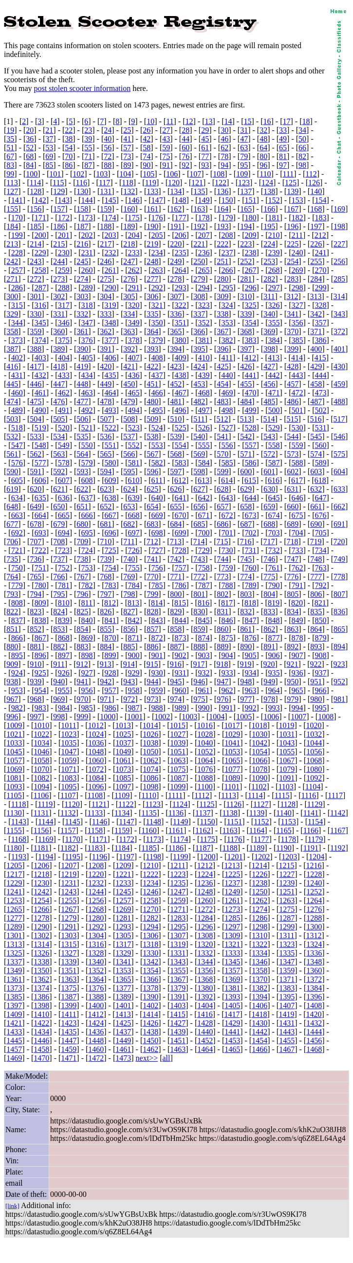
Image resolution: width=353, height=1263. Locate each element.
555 (204, 445)
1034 (41, 743)
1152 (261, 822)
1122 (125, 804)
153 (297, 200)
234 (157, 253)
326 (273, 305)
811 (87, 603)
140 (316, 191)
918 (222, 664)
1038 (150, 743)
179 (227, 217)
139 (292, 191)
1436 (96, 1032)
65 (283, 147)
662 (339, 506)
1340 (96, 962)
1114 (255, 795)
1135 (148, 813)
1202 (262, 857)
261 (110, 270)
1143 (18, 822)
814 (157, 603)
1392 (205, 997)
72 (107, 156)
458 (316, 384)
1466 (259, 1049)
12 (189, 121)
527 (227, 428)
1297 (232, 927)
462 (64, 393)
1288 (314, 918)
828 (152, 611)
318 (87, 305)
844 (180, 620)
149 (204, 200)
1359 (287, 970)
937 (320, 673)
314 (339, 296)
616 (273, 480)
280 (222, 279)
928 (110, 673)
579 (87, 463)
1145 (72, 822)
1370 (259, 979)
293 (180, 288)
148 (180, 200)
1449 (123, 1040)
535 (82, 436)
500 (273, 410)
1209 (123, 865)
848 (273, 620)
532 (12, 436)
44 (185, 139)
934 (251, 673)
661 (316, 506)
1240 (314, 883)
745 (246, 559)
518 (17, 428)
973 (152, 699)
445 (12, 384)
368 (246, 331)
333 (105, 314)
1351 (68, 970)
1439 (178, 1032)
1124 (179, 804)
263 (157, 270)
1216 (314, 865)
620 (35, 489)
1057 (14, 760)
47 (244, 139)
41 (127, 139)
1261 (232, 900)
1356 (205, 970)
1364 (96, 979)
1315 (68, 944)
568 (176, 454)
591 (35, 471)
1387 (68, 997)
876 (251, 638)
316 (40, 305)
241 (320, 253)
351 (180, 323)
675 (297, 515)
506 (82, 419)
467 (180, 393)
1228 (314, 874)
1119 (45, 804)
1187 (202, 848)
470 (251, 393)
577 (40, 463)
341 (292, 314)
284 (316, 279)
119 (150, 182)
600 (246, 471)
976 (222, 699)
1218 (41, 874)
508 (129, 419)
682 (129, 524)
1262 (259, 900)
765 (35, 576)
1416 (205, 1014)
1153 (288, 822)
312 (292, 296)
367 (222, 331)
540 (199, 436)
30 (224, 130)
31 (244, 130)
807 (339, 594)
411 (227, 358)
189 (129, 226)
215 (59, 244)
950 (292, 681)
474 (12, 401)
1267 (68, 909)
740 (129, 559)
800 (176, 594)
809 (40, 603)
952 (339, 681)
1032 (314, 734)
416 (12, 366)
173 (87, 217)
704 (297, 533)
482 (199, 401)
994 (297, 708)
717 (269, 541)
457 (292, 384)
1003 (189, 716)
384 (273, 340)
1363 (68, 979)
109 (242, 174)
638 (110, 498)
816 (203, 603)
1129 (314, 804)
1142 (337, 813)
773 (222, 576)
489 (17, 410)
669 (157, 515)
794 (35, 594)
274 (82, 279)
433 (64, 375)
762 (297, 568)
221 (199, 244)
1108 (95, 795)
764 (12, 576)
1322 (259, 944)
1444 (314, 1032)
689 (292, 524)
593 (82, 471)
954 (40, 690)
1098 (150, 787)
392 (129, 349)
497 (204, 410)
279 (199, 279)
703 (273, 533)
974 (176, 699)
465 (134, 393)
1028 (205, 734)
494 (134, 410)
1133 (95, 813)
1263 (287, 900)
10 (150, 121)
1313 (14, 944)
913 (105, 664)
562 (35, 454)
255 (316, 261)
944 (152, 681)
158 (82, 209)
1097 (123, 787)
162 (176, 209)
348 (110, 323)
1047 (68, 751)
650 (59, 506)
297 (273, 288)
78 (224, 156)
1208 (96, 865)
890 (246, 646)
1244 (96, 892)
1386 (41, 997)
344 (17, 323)
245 (82, 261)
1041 (232, 743)
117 (104, 182)
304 (105, 296)
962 (227, 690)
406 (110, 358)
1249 (232, 892)
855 (105, 629)
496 (180, 410)
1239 (287, 883)
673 (251, 515)
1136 (176, 813)
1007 (298, 716)
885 (129, 646)
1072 (96, 769)
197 (316, 226)
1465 (232, 1049)
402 (17, 358)
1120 (71, 804)
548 (40, 445)
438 (180, 375)
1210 (150, 865)
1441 (232, 1032)
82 (302, 156)
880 (12, 646)
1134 (122, 813)
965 (297, 690)
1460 (96, 1049)
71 (88, 156)
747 (292, 559)
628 (222, 489)
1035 (68, 743)
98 (302, 165)
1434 (41, 1032)
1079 (287, 769)
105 (148, 174)
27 (166, 130)
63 (244, 147)
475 (35, 401)
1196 (99, 857)
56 (107, 147)
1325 (14, 953)
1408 (314, 1005)
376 (87, 340)
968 (35, 699)
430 (339, 366)
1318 (150, 944)
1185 (148, 848)
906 (273, 655)
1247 (178, 892)
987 (134, 708)
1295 (178, 927)
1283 (178, 918)
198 (339, 226)
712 (152, 541)
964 (273, 690)
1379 (178, 988)
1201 (234, 857)
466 (157, 393)
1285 (232, 918)
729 (204, 550)
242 (12, 261)
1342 (150, 962)
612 (180, 480)
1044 (314, 743)
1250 (259, 892)
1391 (178, 997)
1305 (123, 935)
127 (12, 191)
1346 (259, 962)
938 (12, 681)
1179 (315, 839)
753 (87, 568)
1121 (99, 804)
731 (251, 550)
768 (105, 576)
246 (105, 261)
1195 (72, 857)
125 (291, 182)
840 (87, 620)
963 (251, 690)
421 (129, 366)
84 (30, 165)
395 (199, 349)
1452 (205, 1040)
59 (166, 147)
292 (157, 288)
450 (129, 384)
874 (204, 638)
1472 (96, 1058)
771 (176, 576)
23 (88, 130)
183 (320, 217)
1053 (232, 751)
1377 (123, 988)
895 (17, 655)
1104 (312, 787)
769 (129, 576)
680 (82, 524)
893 (316, 646)
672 (227, 515)
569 (199, 454)
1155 (13, 830)
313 (316, 296)
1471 (68, 1058)
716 (246, 541)
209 (251, 235)
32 (263, 130)
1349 (14, 970)
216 (82, 244)
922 (316, 664)
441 (251, 375)
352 (204, 323)
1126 (234, 804)
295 (227, 288)
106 (172, 174)
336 (176, 314)
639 (134, 498)
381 (204, 340)
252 (246, 261)
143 (64, 200)
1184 (122, 848)
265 (204, 270)
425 (222, 366)
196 (292, 226)
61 (205, 147)
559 (297, 445)
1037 (123, 743)
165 (246, 209)
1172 (126, 839)
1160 (148, 830)
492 (87, 410)
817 (227, 603)
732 (273, 550)
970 (82, 699)
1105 (13, 795)
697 (134, 533)
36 (30, 139)
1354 (150, 970)
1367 (178, 979)
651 (82, 506)
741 (152, 559)
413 (273, 358)
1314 (41, 944)
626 (176, 489)
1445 (14, 1040)
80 (263, 156)
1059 (68, 760)
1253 (14, 900)
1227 (287, 874)
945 (176, 681)
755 (134, 568)
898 (87, 655)
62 (224, 147)
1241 (14, 892)
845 (204, 620)
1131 (41, 813)
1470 (41, 1058)
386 (320, 340)
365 (176, 331)
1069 (14, 769)
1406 (259, 1005)
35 (10, 139)
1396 (314, 997)
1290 (41, 927)
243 (35, 261)
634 (17, 498)
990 (204, 708)
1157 (67, 830)
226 (316, 244)
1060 (96, 760)
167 (292, 209)
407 (134, 358)
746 (269, 559)
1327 (68, 953)
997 (35, 716)
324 (227, 305)
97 (283, 165)
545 (316, 436)
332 (82, 314)
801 (199, 594)
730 (227, 550)
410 (204, 358)
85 (49, 165)
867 (40, 638)
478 (105, 401)
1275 (287, 909)
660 (292, 506)
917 (199, 664)
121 (197, 182)
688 (269, 524)
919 (246, 664)
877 (273, 638)
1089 (232, 778)
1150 (207, 822)
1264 (314, 900)
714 (199, 541)
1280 (96, 918)
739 (105, 559)
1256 (96, 900)
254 (292, 261)
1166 (310, 830)
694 (64, 533)
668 (134, 515)
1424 (96, 1023)
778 (339, 576)
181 (273, 217)
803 (246, 594)
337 (199, 314)
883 (82, 646)
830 (199, 611)
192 (199, 226)
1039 (178, 743)
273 (59, 279)
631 (292, 489)
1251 (287, 892)
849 (297, 620)
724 (87, 550)
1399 (68, 1005)
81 (283, 156)
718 (292, 541)
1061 (123, 760)
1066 (259, 760)
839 (64, 620)
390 (82, 349)
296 (251, 288)
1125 (206, 804)
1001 (135, 716)
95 (244, 165)
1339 (68, 962)
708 (59, 541)
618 (320, 480)
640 (157, 498)
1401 (123, 1005)
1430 (259, 1023)
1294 (150, 927)
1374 (41, 988)
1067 (287, 760)
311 (269, 296)
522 (110, 428)
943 (129, 681)
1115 (282, 795)
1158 (95, 830)
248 (152, 261)
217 (105, 244)
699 (180, 533)
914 (129, 664)
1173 (153, 839)
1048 (96, 751)
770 (152, 576)
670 (180, 515)
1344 (205, 962)
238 (251, 253)
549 (64, 445)
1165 (283, 830)
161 (152, 209)
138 (269, 191)
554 (180, 445)
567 (152, 454)
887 (176, 646)
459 (339, 384)
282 (269, 279)
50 (302, 139)
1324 (314, 944)
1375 (68, 988)
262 (134, 270)
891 (269, 646)
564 (82, 454)
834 (292, 611)
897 (64, 655)
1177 (261, 839)
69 (49, 156)
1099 (178, 787)
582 (157, 463)
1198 (153, 857)
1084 (96, 778)
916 (176, 664)
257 (17, 270)
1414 (150, 1014)
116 (81, 182)
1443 (287, 1032)
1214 (259, 865)
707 (35, 541)
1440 (205, 1032)
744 (222, 559)
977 (246, 699)
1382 (259, 988)
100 (31, 174)
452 (176, 384)
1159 (122, 830)
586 (251, 463)
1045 (14, 751)
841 (110, 620)
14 (228, 121)
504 (35, 419)
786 (180, 585)
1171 (99, 839)
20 (30, 130)
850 (320, 620)
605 (17, 480)
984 (64, 708)
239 (273, 253)
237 (227, 253)
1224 (205, 874)
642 (204, 498)
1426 (150, 1023)
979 (292, 699)
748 (316, 559)
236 (204, 253)
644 (251, 498)
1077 (232, 769)
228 (17, 253)
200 (40, 235)
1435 (68, 1032)
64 (263, 147)
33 (283, 130)
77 (205, 156)
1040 (205, 743)
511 (198, 419)
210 (273, 235)
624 (129, 489)
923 (339, 664)
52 (30, 147)
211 (296, 235)
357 (320, 323)
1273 (232, 909)
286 (17, 288)
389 (59, 349)
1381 (232, 988)
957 (110, 690)
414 (297, 358)
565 (105, 454)
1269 (123, 909)
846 (227, 620)
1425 (123, 1023)
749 (339, 559)
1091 (287, 778)
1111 (175, 795)
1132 (67, 813)
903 (204, 655)
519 (40, 428)
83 (10, 165)
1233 (123, 883)
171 (40, 217)
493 (110, 410)
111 (288, 174)
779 (17, 585)
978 (269, 699)
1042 (259, 743)
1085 (123, 778)
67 (10, 156)
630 (269, 489)
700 (204, 533)
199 (17, 235)
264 (180, 270)
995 (320, 708)
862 (269, 629)
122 (220, 182)
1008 (326, 716)
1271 (178, 909)
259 (64, 270)
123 (244, 182)
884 (105, 646)
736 (35, 559)
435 (110, 375)
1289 (14, 927)
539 (176, 436)
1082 (41, 778)
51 (10, 147)
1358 (259, 970)
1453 (232, 1040)
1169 (45, 839)
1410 (41, 1014)
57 (127, 147)
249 (176, 261)
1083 (68, 778)
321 (157, 305)
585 (227, 463)
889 (222, 646)
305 (129, 296)
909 (12, 664)
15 (248, 121)
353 (227, 323)
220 (176, 244)
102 (78, 174)
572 (269, 454)
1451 (178, 1040)
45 (205, 139)
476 (59, 401)
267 (251, 270)
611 (157, 480)
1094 (41, 787)
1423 (68, 1023)
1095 (68, 787)
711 (128, 541)
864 (316, 629)
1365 (123, 979)
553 (157, 445)
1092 (314, 778)
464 (110, 393)
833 (269, 611)
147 (157, 200)
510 (176, 419)
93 (205, 165)
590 (12, 471)
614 (227, 480)
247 (129, 261)
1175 (207, 839)
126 (314, 182)
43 (166, 139)
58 (146, 147)
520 (64, 428)
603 (316, 471)
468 (204, 393)
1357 (232, 970)
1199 (180, 857)
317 (64, 305)
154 (320, 200)
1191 (310, 848)
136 (222, 191)
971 (105, 699)
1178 (288, 839)
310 (246, 296)
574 (316, 454)
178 (204, 217)
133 (152, 191)
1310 (259, 935)
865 (339, 629)
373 (17, 340)
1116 (308, 795)
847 (251, 620)
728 (180, 550)
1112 (201, 795)
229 (40, 253)
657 (222, 506)
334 (129, 314)
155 (12, 209)
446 (35, 384)
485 (269, 401)
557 (251, 445)
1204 (316, 857)
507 (105, 419)
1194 (45, 857)
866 (17, 638)
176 (157, 217)
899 (110, 655)
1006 (271, 716)
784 (134, 585)
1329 (123, 953)
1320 (205, 944)
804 (269, 594)
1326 (41, 953)
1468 (314, 1049)
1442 (259, 1032)
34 (302, 130)
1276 (314, 909)
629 (246, 489)
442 (273, 375)
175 (134, 217)
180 (251, 217)
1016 (205, 725)
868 (64, 638)
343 (339, 314)
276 (129, 279)
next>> (147, 1058)
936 (297, 673)
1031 (287, 734)
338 (222, 314)
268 (273, 270)
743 (199, 559)
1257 (123, 900)
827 (129, 611)
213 (12, 244)
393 (152, 349)
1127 (260, 804)
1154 (315, 822)
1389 (123, 997)
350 (157, 323)
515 (292, 419)
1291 (68, 927)
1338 (41, 962)
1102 (258, 787)
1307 (178, 935)
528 (251, 428)
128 (35, 191)
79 (244, 156)
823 (35, 611)
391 (105, 349)
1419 (287, 1014)
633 (339, 489)
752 (64, 568)
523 (134, 428)
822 (12, 611)
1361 (14, 979)
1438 (150, 1032)
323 (204, 305)
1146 (99, 822)
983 (40, 708)
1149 (180, 822)
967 (12, 699)
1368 (205, 979)
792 (320, 585)
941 (82, 681)
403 (40, 358)
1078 (259, 769)
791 (297, 585)
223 (246, 244)
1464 (205, 1049)
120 (174, 182)
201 (64, 235)
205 (157, 235)
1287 (287, 918)
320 (134, 305)
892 (292, 646)
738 (82, 559)
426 (246, 366)
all (166, 1058)
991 (227, 708)
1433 (14, 1032)
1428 (205, 1023)
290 (110, 288)
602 (292, 471)
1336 (314, 953)
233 (134, 253)
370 (292, 331)
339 (246, 314)
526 (204, 428)
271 (12, 279)
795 (59, 594)
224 (269, 244)
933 (227, 673)
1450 (150, 1040)
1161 (176, 830)
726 (134, 550)
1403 (178, 1005)
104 (125, 174)
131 (105, 191)
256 (339, 261)
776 (292, 576)
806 (316, 594)
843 (157, 620)
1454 (259, 1040)
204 (134, 235)
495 (157, 410)
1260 (205, 900)
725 (110, 550)
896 (40, 655)
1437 (123, 1032)
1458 (41, 1049)
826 (105, 611)
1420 (314, 1014)
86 (69, 165)
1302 (41, 935)
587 (273, 463)
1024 (96, 734)
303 (82, 296)
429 (316, 366)
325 (251, 305)
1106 (41, 795)
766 (59, 576)
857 (152, 629)
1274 (259, 909)
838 (40, 620)
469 (227, 393)
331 (59, 314)
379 (157, 340)
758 (204, 568)
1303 (68, 935)
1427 (178, 1023)
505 (59, 419)
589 (320, 463)
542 (246, 436)
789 (251, 585)
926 (64, 673)
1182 (67, 848)
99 (10, 174)
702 (251, 533)
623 (105, 489)
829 (176, 611)
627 (199, 489)
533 (35, 436)
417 (35, 366)
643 (227, 498)
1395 (287, 997)
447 (59, 384)
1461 (123, 1049)
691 (339, 524)
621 (59, 489)
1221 (123, 874)
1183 (95, 848)
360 (59, 331)
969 (59, 699)
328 (320, 305)
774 (246, 576)
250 (199, 261)
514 (269, 419)
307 (176, 296)
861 (246, 629)
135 (199, 191)
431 (17, 375)
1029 (232, 734)
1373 (14, 988)
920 (269, 664)
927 (87, 673)
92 (185, 165)
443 (297, 375)
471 (273, 393)
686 (222, 524)
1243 (68, 892)
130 (82, 191)
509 (152, 419)
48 (263, 139)
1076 (205, 769)
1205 (14, 865)
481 (176, 401)
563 (59, 454)
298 (297, 288)
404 (64, 358)
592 (59, 471)
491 (64, 410)
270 (320, 270)
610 (134, 480)
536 (105, 436)
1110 (148, 795)
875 (227, 638)
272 (35, 279)
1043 (287, 743)
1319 (178, 944)
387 (12, 349)
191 (176, 226)
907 (297, 655)
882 (59, 646)
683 (152, 524)
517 (339, 419)
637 (87, 498)
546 (339, 436)
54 (69, 147)
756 (157, 568)
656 (199, 506)
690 (316, 524)
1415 (178, 1014)
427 (269, 366)
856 (129, 629)
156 (35, 209)
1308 (205, 935)
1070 (41, 769)
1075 (178, 769)
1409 (14, 1014)
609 (110, 480)
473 (320, 393)
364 (152, 331)
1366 (150, 979)
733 (297, 550)
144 (87, 200)
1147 (126, 822)
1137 (202, 813)
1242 (41, 892)
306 (152, 296)
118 (127, 182)
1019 (287, 725)
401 (339, 349)
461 (40, 393)
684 (176, 524)
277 (152, 279)
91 (166, 165)
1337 (14, 962)
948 (246, 681)
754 (110, 568)
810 (64, 603)
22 (69, 130)
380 (180, 340)
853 (59, 629)
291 (134, 288)
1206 (41, 865)
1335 (287, 953)
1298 (259, 927)
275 (105, 279)
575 (339, 454)
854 (82, 629)
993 (273, 708)
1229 (14, 883)
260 (87, 270)
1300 (314, 927)
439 (204, 375)
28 (185, 130)
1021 (14, 734)
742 (176, 559)
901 (157, 655)
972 (129, 699)
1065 (232, 760)
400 (316, 349)
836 (339, 611)
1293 (123, 927)
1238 (259, 883)
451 (152, 384)
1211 (177, 865)
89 (127, 165)
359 (35, 331)
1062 (150, 760)
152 (273, 200)
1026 (150, 734)
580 (110, 463)
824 (59, 611)
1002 (162, 716)
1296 (205, 927)
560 (320, 445)
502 (320, 410)
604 (339, 471)
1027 (178, 734)
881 (35, 646)
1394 (259, 997)
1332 (205, 953)
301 (35, 296)
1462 (150, 1049)
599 (222, 471)
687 (246, 524)
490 (40, 410)
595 (129, 471)
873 (180, 638)
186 (59, 226)
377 (110, 340)
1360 (314, 970)
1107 (67, 795)
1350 (41, 970)
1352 (96, 970)
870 (110, 638)
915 (152, 664)
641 (180, 498)
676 (320, 515)
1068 (314, 760)
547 (17, 445)
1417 (232, 1014)
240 (297, 253)
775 (269, 576)
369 (269, 331)
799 (152, 594)
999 (82, 716)
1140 (283, 813)
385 (297, 340)
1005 (244, 716)
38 (69, 139)
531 (320, 428)
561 (12, 454)
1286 (259, 918)
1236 (205, 883)
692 (17, 533)
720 (339, 541)
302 (59, 296)
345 (40, 323)
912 (82, 664)
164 (222, 209)
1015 (178, 725)
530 (297, 428)
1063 (178, 760)
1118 (18, 804)
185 (35, 226)
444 (320, 375)
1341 (123, 962)
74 (146, 156)
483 (222, 401)
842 (134, 620)
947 (222, 681)
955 (64, 690)
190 (152, 226)
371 (316, 331)
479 (129, 401)
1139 (256, 813)
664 (40, 515)
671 (204, 515)
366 (199, 331)
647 (320, 498)
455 (246, 384)
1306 (150, 935)
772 (199, 576)
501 (297, 410)
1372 (314, 979)
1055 (287, 751)
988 (157, 708)
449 (105, 384)
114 (35, 182)
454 (222, 384)
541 (222, 436)
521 (87, 428)
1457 (14, 1049)
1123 (152, 804)
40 (107, 139)
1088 (205, 778)
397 (246, 349)
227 (339, 244)
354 (251, 323)
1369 (232, 979)
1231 (68, 883)
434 (87, 375)
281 (246, 279)
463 (87, 393)
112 (310, 174)
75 (166, 156)
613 (203, 480)
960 (180, 690)
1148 (153, 822)
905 (251, 655)
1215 (287, 865)
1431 (287, 1023)
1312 (314, 935)
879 (320, 638)
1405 (232, 1005)
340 (269, 314)
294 (204, 288)
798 (129, 594)
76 (185, 156)
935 (273, 673)
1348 (314, 962)
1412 (96, 1014)
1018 (259, 725)
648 (12, 506)
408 (157, 358)
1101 (232, 787)
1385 (14, 997)
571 (246, 454)
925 (40, 673)
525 (180, 428)
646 (297, 498)
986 (110, 708)
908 (320, 655)
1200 (207, 857)
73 (127, 156)
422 (152, 366)
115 (58, 182)
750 (17, 568)
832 (246, 611)
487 (316, 401)
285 (339, 279)
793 (12, 594)
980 (316, 699)
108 (218, 174)
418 (59, 366)
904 (227, 655)
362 (105, 331)
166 (269, 209)
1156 (41, 830)
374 (40, 340)
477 (82, 401)
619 (12, 489)
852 (35, 629)
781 (64, 585)
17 (286, 121)
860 (222, 629)
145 (110, 200)
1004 (216, 716)
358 (12, 331)
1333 (232, 953)
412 (250, 358)
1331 (178, 953)
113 (12, 182)
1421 (14, 1023)
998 (59, 716)
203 (110, 235)
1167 (337, 830)
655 (176, 506)
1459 (68, 1049)
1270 (150, 909)
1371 (287, 979)
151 (251, 200)
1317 (123, 944)
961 (204, 690)
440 (227, 375)
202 (87, 235)
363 (129, 331)
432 (40, 375)
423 (176, 366)
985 (87, 708)
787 (204, 585)
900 (134, 655)
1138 (229, 813)
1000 (107, 716)
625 (152, 489)
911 (58, 664)
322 (180, 305)
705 (320, 533)
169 (339, 209)
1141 (310, 813)
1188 (229, 848)
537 (129, 436)
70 (69, 156)
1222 (150, 874)
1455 (287, 1040)
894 (339, 646)
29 (205, 130)
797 (105, 594)
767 (82, 576)
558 (273, 445)
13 (209, 121)
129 (59, 191)
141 (17, 200)
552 (134, 445)
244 (59, 261)
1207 (68, 865)
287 (40, 288)
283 (292, 279)
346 (64, 323)
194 (246, 226)
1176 (234, 839)
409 (180, 358)
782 (87, 585)
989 (180, 708)
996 (12, 716)
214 (35, 244)
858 (176, 629)
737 (59, 559)
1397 (14, 1005)
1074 (150, 769)
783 (110, 585)
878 (297, 638)
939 (35, 681)
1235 (178, 883)
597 (176, 471)
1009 (14, 725)
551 (110, 445)
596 (152, 471)
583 (180, 463)
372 (339, 331)
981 (339, 699)
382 (227, 340)
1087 (178, 778)
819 (273, 603)
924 (17, 673)
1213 (232, 865)
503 (12, 419)
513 (246, 419)
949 (269, 681)
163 (199, 209)
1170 (72, 839)
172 (64, 217)
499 (251, 410)
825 (82, 611)
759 (227, 568)
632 (316, 489)
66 (302, 147)
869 (87, 638)
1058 (41, 760)
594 (105, 471)
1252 (314, 892)
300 (12, 296)
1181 (41, 848)
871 (134, 638)
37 (49, 139)
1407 (287, 1005)
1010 (41, 725)
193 (222, 226)
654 (152, 506)
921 (292, 664)
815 (180, 603)
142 (40, 200)
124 (267, 182)
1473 (123, 1058)
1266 (41, 909)
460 (17, 393)
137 (246, 191)
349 (134, 323)
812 (110, 603)
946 (199, 681)
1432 (314, 1023)
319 (110, 305)
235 (180, 253)
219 (152, 244)
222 (222, 244)
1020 (314, 725)
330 (35, 314)
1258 (150, 900)
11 (169, 121)
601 (269, 471)
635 (40, 498)
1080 (314, 769)
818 (250, 603)
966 (320, 690)
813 (133, 603)
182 (297, 217)
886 (152, 646)
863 (292, 629)
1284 (205, 918)
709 (82, 541)
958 (134, 690)
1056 (314, 751)
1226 (259, 874)
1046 (41, 751)
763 (320, 568)
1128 (287, 804)
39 (88, 139)
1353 (123, 970)
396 (222, 349)
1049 (123, 751)
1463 (178, 1049)
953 (17, 690)
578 (64, 463)
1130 (13, 813)
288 (64, 288)
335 (152, 314)
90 (146, 165)
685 (199, 524)
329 (12, 314)
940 (59, 681)
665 (64, 515)
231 (87, 253)
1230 (41, 883)
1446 (41, 1040)
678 (35, 524)
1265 (14, 909)
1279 (68, 918)
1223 (178, 874)
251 (222, 261)
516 (316, 419)
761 (273, 568)
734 (320, 550)
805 (292, 594)
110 (265, 174)
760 (251, 568)
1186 (176, 848)
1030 (259, 734)
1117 (335, 795)
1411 (68, 1014)
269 (297, 270)
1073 (123, 769)
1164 (256, 830)
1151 (234, 822)
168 (316, 209)
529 (273, 428)
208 (227, 235)
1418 (259, 1014)
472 (297, 393)
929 (134, 673)
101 (55, 174)
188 (105, 226)
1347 (287, 962)
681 (105, 524)
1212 (205, 865)
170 (17, 217)
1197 (126, 857)
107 (195, 174)
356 (297, 323)
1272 (205, 909)
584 (204, 463)
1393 (232, 997)
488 (339, 401)
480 (152, 401)
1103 (285, 787)
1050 (150, 751)
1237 (232, 883)
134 (176, 191)
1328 (96, 953)
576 (17, 463)
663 (17, 515)
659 (269, 506)
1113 (228, 795)
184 (12, 226)
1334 (259, 953)
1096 (96, 787)
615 (250, 480)
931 (180, 673)
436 (134, 375)
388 (35, 349)
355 (273, 323)
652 (105, 506)
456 (269, 384)
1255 (68, 900)
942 (105, 681)
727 (157, 550)
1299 (287, 927)
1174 (180, 839)
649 (35, 506)
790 (273, 585)
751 (40, 568)
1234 (150, 883)
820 (297, 603)
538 (152, 436)
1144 (45, 822)
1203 (289, 857)
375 (64, 340)
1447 (68, 1040)
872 (157, 638)
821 (320, 603)
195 (269, 226)
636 (64, 498)
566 (129, 454)
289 (87, 288)
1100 (204, 787)
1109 (122, 795)
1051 (178, 751)
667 (110, 515)
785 (157, 585)
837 (17, 620)
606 (40, 480)
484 (246, 401)
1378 (150, 988)
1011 (68, 725)
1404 (205, 1005)
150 (227, 200)
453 (199, 384)
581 (134, 463)
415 (320, 358)
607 (64, 480)
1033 (14, 743)
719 (316, 541)
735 (12, 559)
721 (17, 550)
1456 (314, 1040)
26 (146, 130)
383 (251, 340)
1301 (14, 935)
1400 (96, 1005)
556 (227, 445)
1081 (14, 778)
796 (82, 594)
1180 (13, 848)
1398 (41, 1005)
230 (64, 253)
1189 (256, 848)
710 (105, 541)
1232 (96, 883)
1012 (96, 725)
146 (134, 200)
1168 (18, 839)
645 (273, 498)
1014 (150, 725)
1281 (123, 918)
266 (227, 270)
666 (87, 515)
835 (316, 611)
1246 (150, 892)
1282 (150, 918)
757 (180, 568)
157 (59, 209)
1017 (232, 725)
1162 (202, 830)
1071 (68, 769)
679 (59, 524)
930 (157, 673)
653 (129, 506)
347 (87, 323)
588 (297, 463)
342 (316, 314)
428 (292, 366)
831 (222, 611)
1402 (150, 1005)
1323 (287, 944)
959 (157, 690)
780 (40, 585)
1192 (337, 848)
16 (267, 121)
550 (87, 445)
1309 (232, 935)
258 (40, 270)
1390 (150, 997)
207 (204, 235)
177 (180, 217)
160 (129, 209)
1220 (96, 874)
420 (105, 366)
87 (88, 165)
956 (87, 690)
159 (105, 209)
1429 (232, 1023)
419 (82, 366)
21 (49, 130)
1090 (259, 778)
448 (82, 384)
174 (110, 217)
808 (17, 603)
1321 (232, 944)
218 (129, 244)
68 (30, 156)
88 (107, 165)
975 (199, 699)
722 (40, 550)
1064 (205, 760)
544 (292, 436)
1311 (286, 935)
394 (176, 349)
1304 (96, 935)
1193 (18, 857)
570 (222, 454)
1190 (283, 848)
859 (199, 629)
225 (292, 244)
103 (102, 174)
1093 (14, 787)
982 (17, 708)
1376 (96, 988)
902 (180, 655)
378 (134, 340)
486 (292, 401)
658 (246, 506)
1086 (150, 778)
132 (129, 191)
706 (12, 541)
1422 (41, 1023)
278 (176, 279)
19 (10, 130)
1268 (96, 909)
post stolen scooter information (82, 88)
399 (292, 349)
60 (185, 147)
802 (222, 594)
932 (204, 673)
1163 (229, 830)
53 (49, 147)
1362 (41, 979)
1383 (287, 988)
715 (222, 541)
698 (157, 533)
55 (88, 147)
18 (306, 121)
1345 (232, 962)
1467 (287, 1049)
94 (224, 165)
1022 (41, 734)
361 (82, 331)
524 (157, 428)
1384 (314, 988)
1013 (123, 725)
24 (107, 130)
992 (251, 708)
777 (316, 576)
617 (297, 480)
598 (199, 471)
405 (87, 358)
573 (292, 454)
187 (82, 226)
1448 (96, 1040)
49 (283, 139)
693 (40, 533)
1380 (205, 988)
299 (320, 288)
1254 (41, 900)
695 (87, 533)
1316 (96, 944)
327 (297, 305)
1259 (178, 900)
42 (146, 139)
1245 (123, 892)
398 (269, 349)
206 (180, 235)
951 (316, 681)
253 (269, 261)
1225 (232, 874)
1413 (123, 1014)
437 (157, 375)
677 (12, 524)
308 (199, 296)
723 (64, 550)
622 (82, 489)
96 (263, 165)
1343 (178, 962)
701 (227, 533)
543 (269, 436)
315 (17, 305)
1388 (96, 997)
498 (227, 410)
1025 (123, 734)
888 (199, 646)
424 (199, 366)
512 (222, 419)
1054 (259, 751)
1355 (178, 970)
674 (273, 515)
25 (127, 130)
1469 (14, 1058)
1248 (205, 892)
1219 (68, 874)
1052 (205, 751)
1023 (68, 734)
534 (59, 436)
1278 (41, 918)
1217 (14, 874)
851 (12, 629)
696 (110, 533)
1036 (96, 743)
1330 (150, 953)
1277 (14, 918)
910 (35, 664)
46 (224, 139)
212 (320, 235)
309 (222, 296)
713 (176, 541)
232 (110, 253)
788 (227, 585)
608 (87, 480)
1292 (96, 927)
